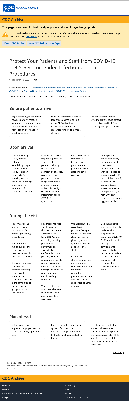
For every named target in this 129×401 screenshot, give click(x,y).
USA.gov (6, 397)
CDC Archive (13, 19)
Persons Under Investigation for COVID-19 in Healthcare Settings (56, 91)
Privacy (5, 389)
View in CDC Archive (14, 43)
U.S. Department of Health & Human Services (22, 393)
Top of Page (118, 352)
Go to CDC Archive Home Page (44, 43)
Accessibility (70, 385)
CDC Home (31, 36)
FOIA (67, 389)
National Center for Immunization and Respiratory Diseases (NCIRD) (43, 365)
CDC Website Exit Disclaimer (77, 397)
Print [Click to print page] (35, 80)
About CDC (7, 385)
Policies (68, 393)
